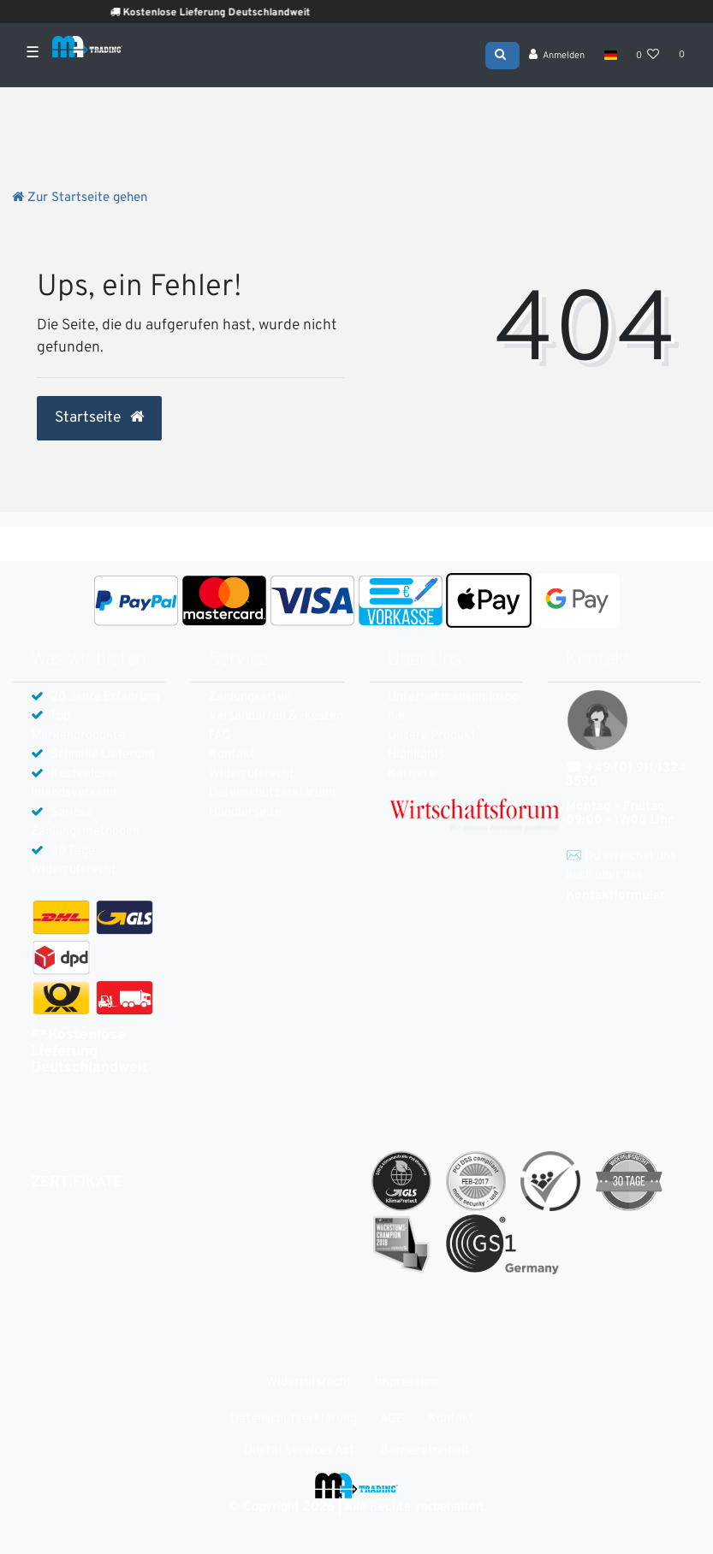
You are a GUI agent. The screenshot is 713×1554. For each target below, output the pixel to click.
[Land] (610, 55)
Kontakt (232, 755)
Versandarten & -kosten (276, 716)
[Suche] (502, 54)
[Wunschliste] (648, 55)
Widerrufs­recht (251, 774)
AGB (392, 1419)
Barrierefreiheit (425, 1451)
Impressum (406, 1382)
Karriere (412, 774)
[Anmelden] (557, 55)
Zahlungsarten (250, 697)
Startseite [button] (99, 418)
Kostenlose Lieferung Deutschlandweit (234, 13)
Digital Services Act (299, 1451)
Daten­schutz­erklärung (272, 793)
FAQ (220, 736)
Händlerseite (245, 813)
